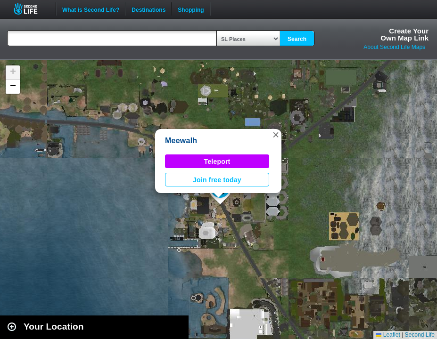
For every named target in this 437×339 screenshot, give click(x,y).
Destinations (148, 9)
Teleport (217, 161)
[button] (275, 134)
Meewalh (181, 141)
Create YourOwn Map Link (404, 34)
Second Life (31, 8)
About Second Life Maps (394, 47)
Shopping (191, 9)
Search (297, 39)
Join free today (217, 180)
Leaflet (388, 334)
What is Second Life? (90, 9)
